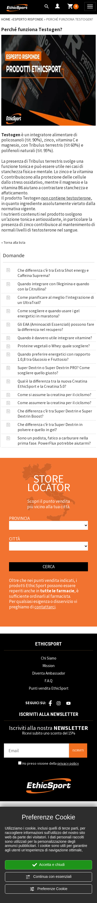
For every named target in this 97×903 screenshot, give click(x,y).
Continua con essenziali (49, 876)
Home (5, 19)
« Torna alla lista (13, 242)
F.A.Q (48, 680)
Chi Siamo (48, 658)
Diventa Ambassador (48, 673)
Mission (48, 665)
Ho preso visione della (50, 763)
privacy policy (68, 763)
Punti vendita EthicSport (49, 688)
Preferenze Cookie (49, 889)
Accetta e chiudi (48, 865)
